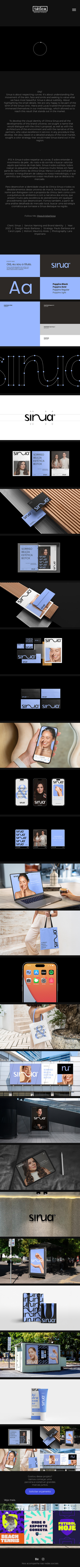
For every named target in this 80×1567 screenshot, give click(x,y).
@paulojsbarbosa (46, 215)
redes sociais (51, 1563)
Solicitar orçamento (40, 1491)
